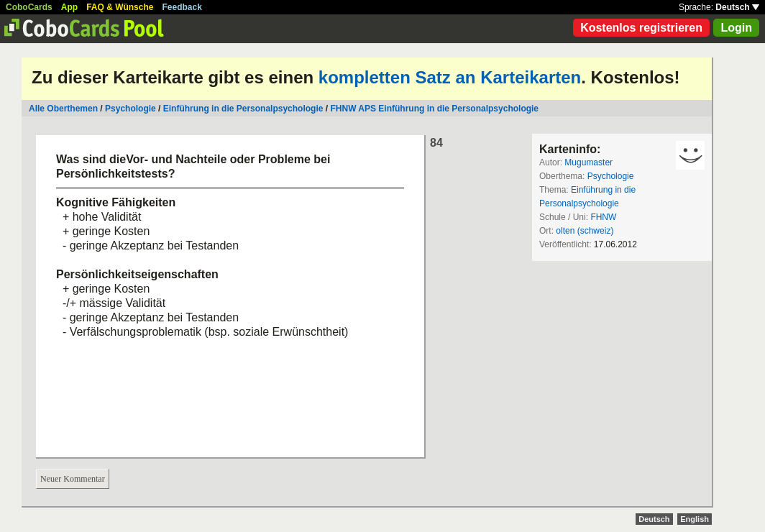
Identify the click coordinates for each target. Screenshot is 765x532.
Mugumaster (588, 162)
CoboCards (29, 7)
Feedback (182, 7)
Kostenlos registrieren (641, 28)
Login (736, 28)
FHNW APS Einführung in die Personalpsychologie (434, 109)
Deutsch (737, 7)
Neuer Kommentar (72, 479)
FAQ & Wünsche (119, 7)
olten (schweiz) (584, 231)
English (694, 519)
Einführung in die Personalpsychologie (243, 109)
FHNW (603, 217)
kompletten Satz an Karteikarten (450, 77)
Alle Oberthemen (63, 109)
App (69, 7)
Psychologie (130, 109)
